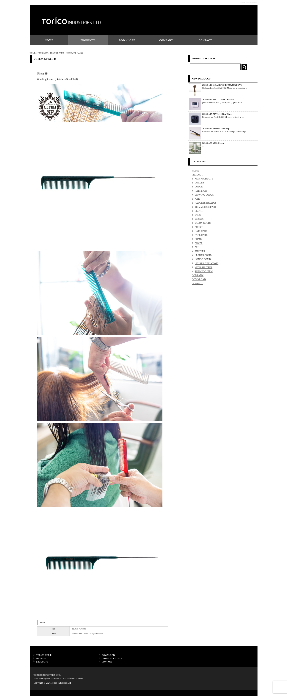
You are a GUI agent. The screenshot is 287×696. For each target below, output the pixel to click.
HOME (49, 40)
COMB (198, 239)
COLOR (199, 186)
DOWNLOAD (127, 40)
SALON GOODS (203, 223)
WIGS (198, 215)
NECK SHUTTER (203, 267)
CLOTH (199, 211)
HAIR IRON (201, 190)
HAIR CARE (201, 231)
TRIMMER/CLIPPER (205, 207)
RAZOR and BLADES (206, 202)
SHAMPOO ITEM (204, 271)
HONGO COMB (203, 259)
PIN (197, 247)
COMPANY (166, 40)
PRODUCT (197, 174)
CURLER (199, 182)
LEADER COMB (57, 53)
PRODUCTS (88, 40)
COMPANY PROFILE (112, 658)
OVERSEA (41, 658)
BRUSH (199, 227)
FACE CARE (201, 235)
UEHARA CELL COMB (206, 263)
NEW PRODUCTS (204, 178)
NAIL (197, 198)
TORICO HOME (44, 655)
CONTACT (205, 40)
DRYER (199, 243)
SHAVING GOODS (204, 194)
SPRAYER (200, 251)
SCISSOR (199, 219)
